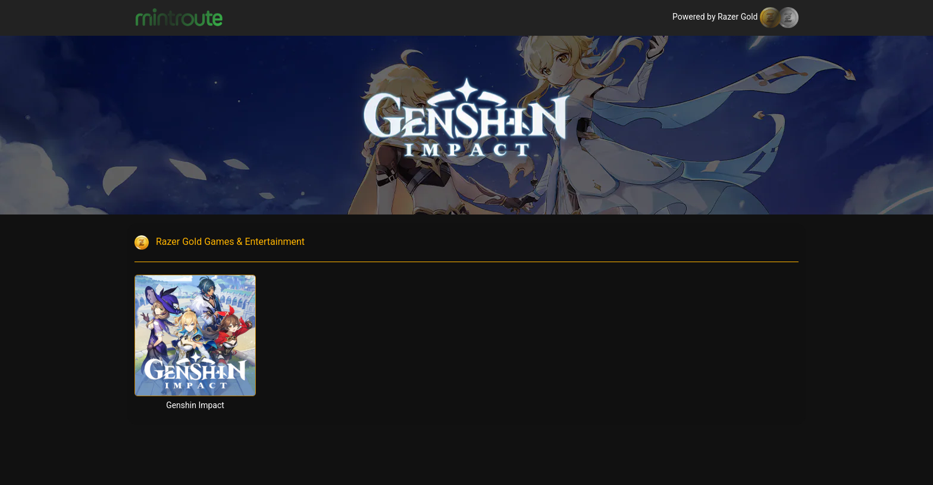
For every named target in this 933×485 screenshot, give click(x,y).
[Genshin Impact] (195, 335)
